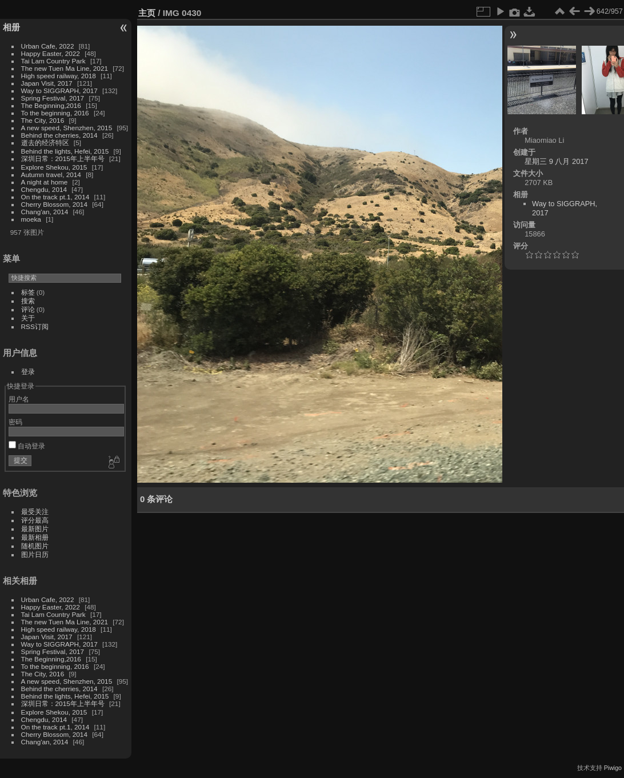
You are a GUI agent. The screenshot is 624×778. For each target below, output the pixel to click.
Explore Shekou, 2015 (54, 167)
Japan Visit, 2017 (47, 83)
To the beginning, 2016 (55, 113)
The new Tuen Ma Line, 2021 (64, 68)
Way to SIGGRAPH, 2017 (59, 90)
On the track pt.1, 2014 (55, 196)
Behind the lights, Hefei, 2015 (65, 151)
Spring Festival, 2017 (53, 98)
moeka (31, 219)
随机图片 (35, 546)
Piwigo (613, 767)
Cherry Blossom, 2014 (54, 204)
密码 (15, 422)
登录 (28, 371)
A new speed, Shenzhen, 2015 (67, 127)
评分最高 (35, 520)
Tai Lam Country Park (53, 61)
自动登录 (27, 446)
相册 (11, 27)
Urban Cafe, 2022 (47, 46)
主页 (146, 13)
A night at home (44, 182)
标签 (28, 292)
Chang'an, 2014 (45, 211)
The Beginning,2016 (51, 105)
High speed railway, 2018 (58, 75)
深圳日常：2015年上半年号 (63, 158)
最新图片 (35, 528)
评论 (28, 309)
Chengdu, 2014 (44, 189)
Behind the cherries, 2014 (59, 135)
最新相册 (35, 537)
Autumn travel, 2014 (51, 174)
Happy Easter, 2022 (50, 53)
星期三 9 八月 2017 (556, 161)
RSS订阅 (35, 326)
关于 (28, 318)
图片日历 (35, 554)
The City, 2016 (43, 120)
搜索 (28, 300)
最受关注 (35, 511)
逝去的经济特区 (45, 142)
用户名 (19, 399)
